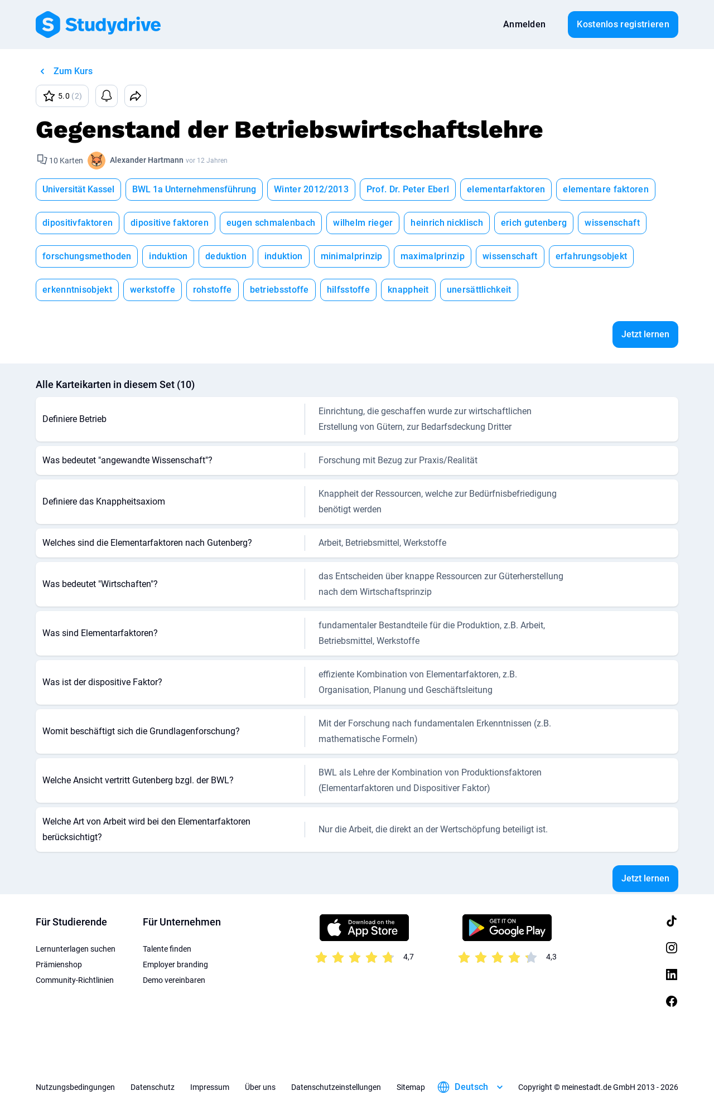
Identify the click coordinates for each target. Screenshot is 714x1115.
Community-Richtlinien (75, 980)
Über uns (260, 1087)
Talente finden (167, 948)
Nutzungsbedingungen (75, 1087)
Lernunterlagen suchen (75, 948)
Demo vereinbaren (174, 980)
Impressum (209, 1087)
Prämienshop (59, 964)
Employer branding (175, 964)
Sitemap (411, 1087)
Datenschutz (153, 1087)
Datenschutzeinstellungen (336, 1087)
